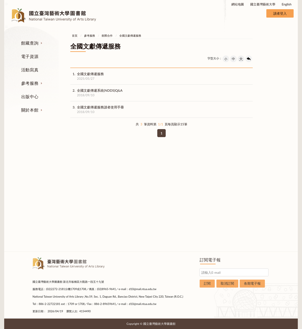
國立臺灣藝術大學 (262, 4)
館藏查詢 (29, 42)
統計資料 (253, 193)
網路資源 (49, 193)
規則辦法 (253, 201)
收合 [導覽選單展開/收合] (266, 148)
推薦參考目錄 (171, 201)
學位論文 (49, 201)
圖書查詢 (49, 178)
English (287, 4)
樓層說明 (253, 178)
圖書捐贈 (253, 233)
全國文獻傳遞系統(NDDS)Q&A (96, 93)
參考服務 (29, 83)
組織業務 (253, 170)
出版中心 (29, 96)
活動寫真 (29, 69)
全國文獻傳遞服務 (130, 35)
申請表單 (253, 225)
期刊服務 (49, 170)
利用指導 (171, 193)
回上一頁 (248, 58)
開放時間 (253, 209)
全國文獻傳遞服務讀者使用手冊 (97, 109)
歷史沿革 (253, 186)
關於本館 (29, 109)
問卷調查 (253, 241)
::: (6, 3)
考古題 (171, 186)
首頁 (74, 35)
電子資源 (29, 56)
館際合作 (107, 35)
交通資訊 (253, 217)
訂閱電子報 (210, 259)
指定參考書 (171, 170)
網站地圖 (237, 4)
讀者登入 (280, 13)
